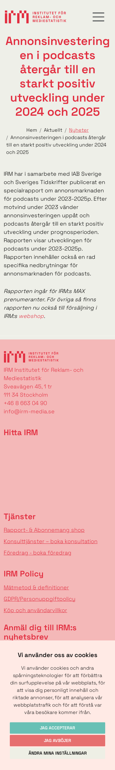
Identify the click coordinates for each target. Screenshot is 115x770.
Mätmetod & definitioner (36, 587)
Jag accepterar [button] (57, 728)
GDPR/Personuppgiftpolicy (39, 598)
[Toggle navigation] (98, 17)
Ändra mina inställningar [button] (58, 753)
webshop (31, 315)
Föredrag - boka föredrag (37, 552)
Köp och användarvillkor (35, 610)
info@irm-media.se (29, 411)
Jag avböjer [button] (57, 740)
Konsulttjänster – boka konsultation (51, 541)
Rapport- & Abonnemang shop (44, 529)
